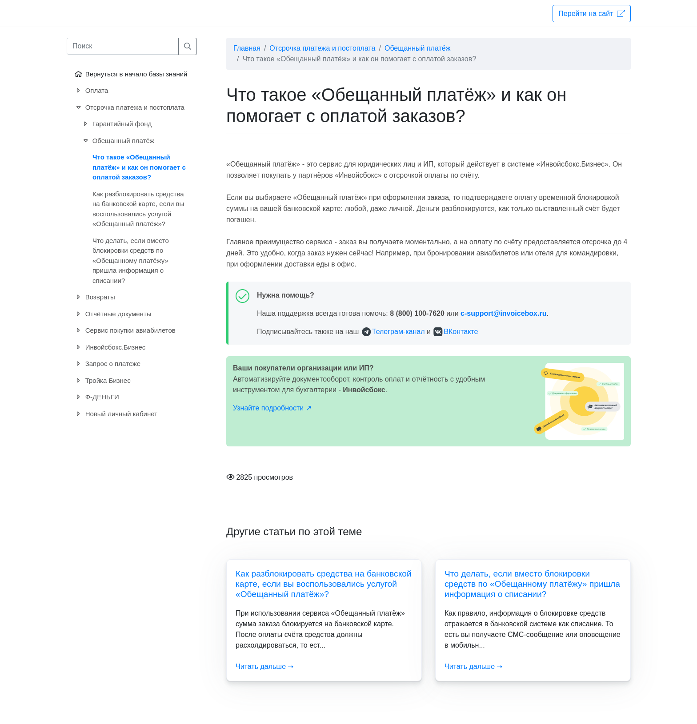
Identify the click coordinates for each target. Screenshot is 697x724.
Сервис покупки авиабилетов (124, 331)
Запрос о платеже (106, 364)
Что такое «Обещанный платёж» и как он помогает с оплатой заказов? (139, 167)
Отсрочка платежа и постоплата (322, 48)
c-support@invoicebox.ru (503, 313)
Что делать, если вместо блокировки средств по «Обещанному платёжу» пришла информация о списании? (532, 584)
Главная (246, 48)
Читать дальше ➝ (265, 666)
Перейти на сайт (591, 13)
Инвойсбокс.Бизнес (109, 347)
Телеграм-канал (398, 331)
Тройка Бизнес (102, 381)
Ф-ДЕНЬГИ (96, 397)
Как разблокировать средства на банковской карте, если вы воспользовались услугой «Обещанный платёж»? (324, 584)
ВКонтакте (461, 331)
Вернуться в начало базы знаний (130, 74)
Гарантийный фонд (116, 124)
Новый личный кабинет (115, 414)
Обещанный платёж (417, 48)
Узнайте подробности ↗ (272, 408)
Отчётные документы (112, 314)
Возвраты (94, 297)
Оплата (90, 91)
